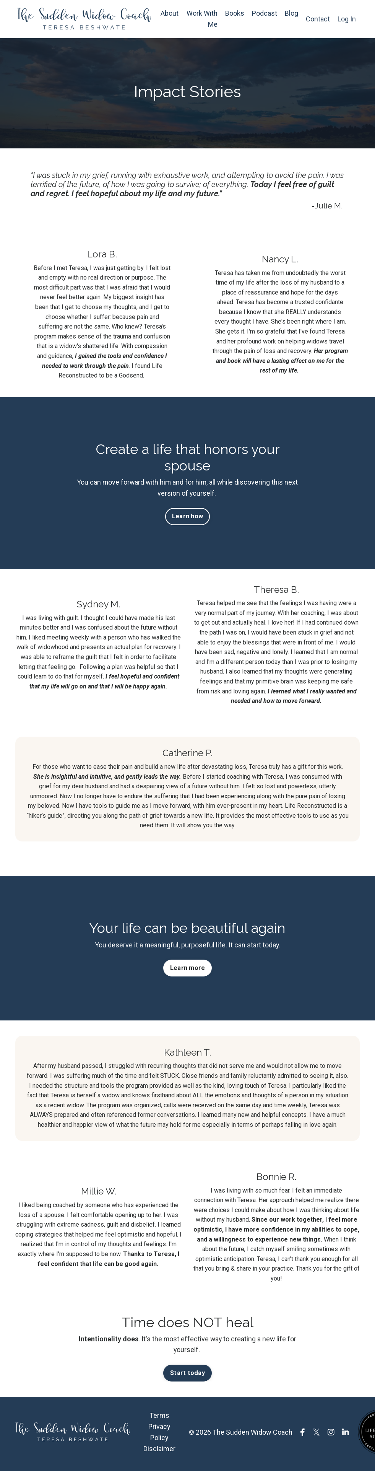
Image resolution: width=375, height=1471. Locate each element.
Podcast (264, 13)
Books (234, 13)
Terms (159, 1419)
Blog (291, 13)
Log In (347, 19)
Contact (318, 19)
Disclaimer (159, 1452)
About (170, 13)
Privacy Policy (159, 1435)
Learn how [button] (187, 518)
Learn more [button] (187, 970)
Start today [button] (187, 1376)
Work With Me (202, 18)
